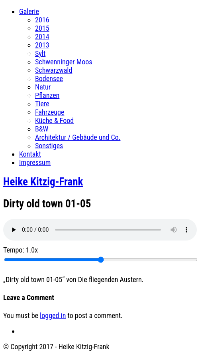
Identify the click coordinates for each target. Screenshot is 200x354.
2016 (42, 20)
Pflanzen (47, 95)
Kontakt (30, 154)
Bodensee (49, 78)
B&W (41, 129)
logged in (53, 315)
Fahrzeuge (49, 112)
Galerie (29, 11)
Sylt (40, 53)
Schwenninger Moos (63, 62)
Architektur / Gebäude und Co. (77, 137)
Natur (43, 87)
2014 (42, 36)
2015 (42, 28)
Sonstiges (49, 145)
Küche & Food (54, 120)
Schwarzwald (53, 70)
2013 (42, 45)
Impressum (35, 162)
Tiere (42, 103)
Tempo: (20, 250)
